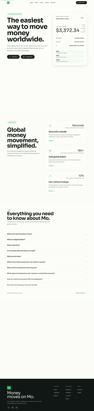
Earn (36, 2)
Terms (79, 377)
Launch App (81, 2)
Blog (55, 374)
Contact (56, 377)
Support (68, 377)
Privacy (79, 374)
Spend (47, 2)
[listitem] (70, 52)
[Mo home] (27, 372)
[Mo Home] (8, 2)
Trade (41, 2)
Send (31, 2)
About (56, 380)
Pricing (53, 2)
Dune (67, 383)
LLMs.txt (68, 380)
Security (68, 374)
